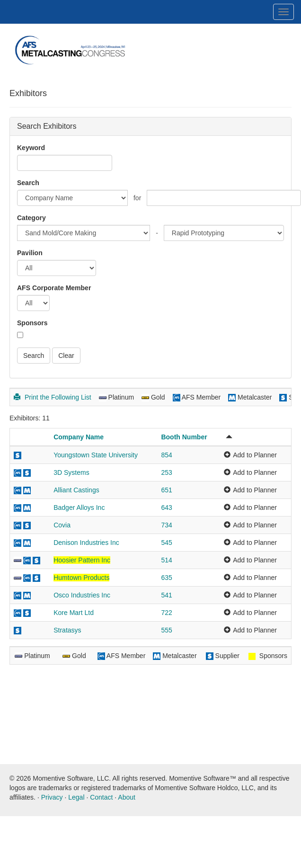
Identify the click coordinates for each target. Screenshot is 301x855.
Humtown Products (81, 577)
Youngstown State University (95, 455)
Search (28, 183)
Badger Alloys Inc (79, 507)
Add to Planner (255, 455)
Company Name (78, 437)
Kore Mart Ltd (73, 612)
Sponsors (32, 323)
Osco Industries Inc (81, 595)
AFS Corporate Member (54, 288)
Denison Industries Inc (86, 542)
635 (166, 577)
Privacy (52, 797)
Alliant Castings (76, 490)
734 (166, 525)
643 (166, 507)
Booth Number (184, 437)
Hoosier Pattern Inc (81, 560)
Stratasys (67, 630)
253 (166, 472)
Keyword (31, 147)
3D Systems (71, 472)
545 (166, 542)
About (126, 797)
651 (166, 490)
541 (166, 595)
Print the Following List (52, 397)
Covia (62, 525)
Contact (101, 797)
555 (166, 630)
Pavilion (30, 253)
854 (166, 455)
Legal (76, 797)
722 (166, 612)
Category (31, 218)
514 (166, 560)
